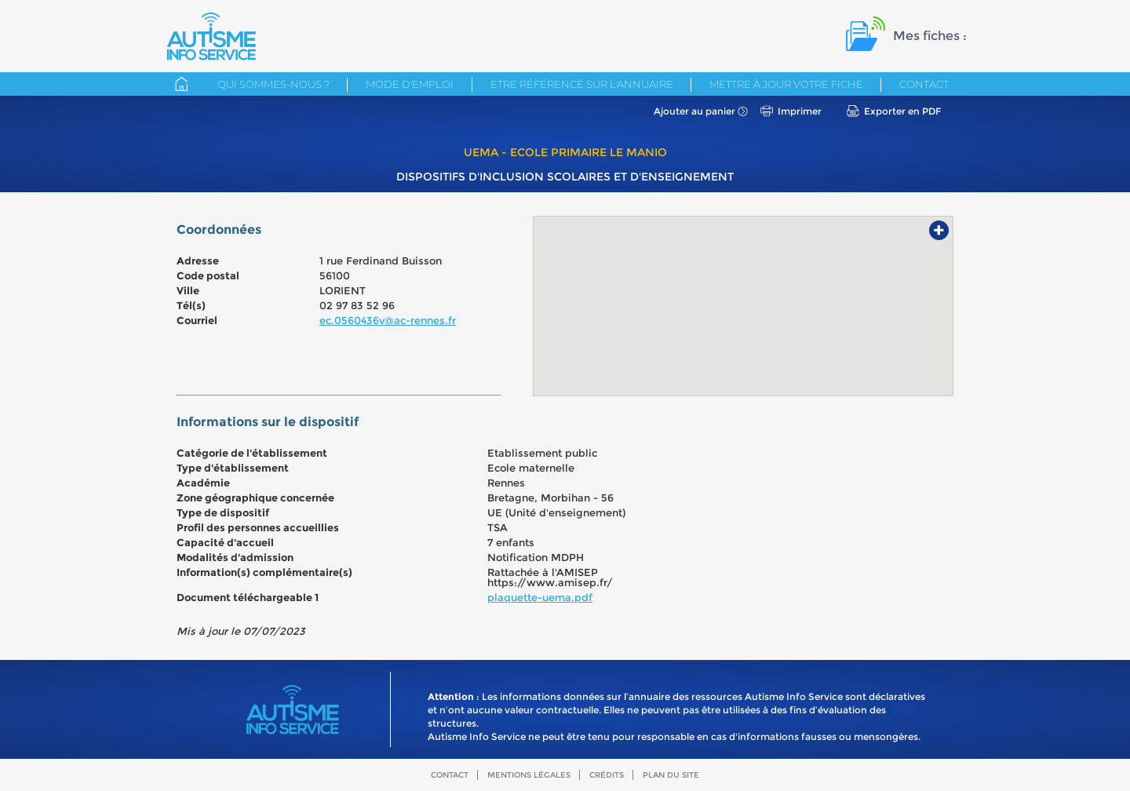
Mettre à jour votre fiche (786, 84)
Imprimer (800, 111)
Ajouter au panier (694, 111)
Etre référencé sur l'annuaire (581, 84)
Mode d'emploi (410, 84)
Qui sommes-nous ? (273, 84)
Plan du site (671, 775)
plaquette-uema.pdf (539, 597)
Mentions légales (528, 775)
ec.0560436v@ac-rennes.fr (387, 320)
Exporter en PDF (902, 111)
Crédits (606, 775)
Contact (924, 84)
